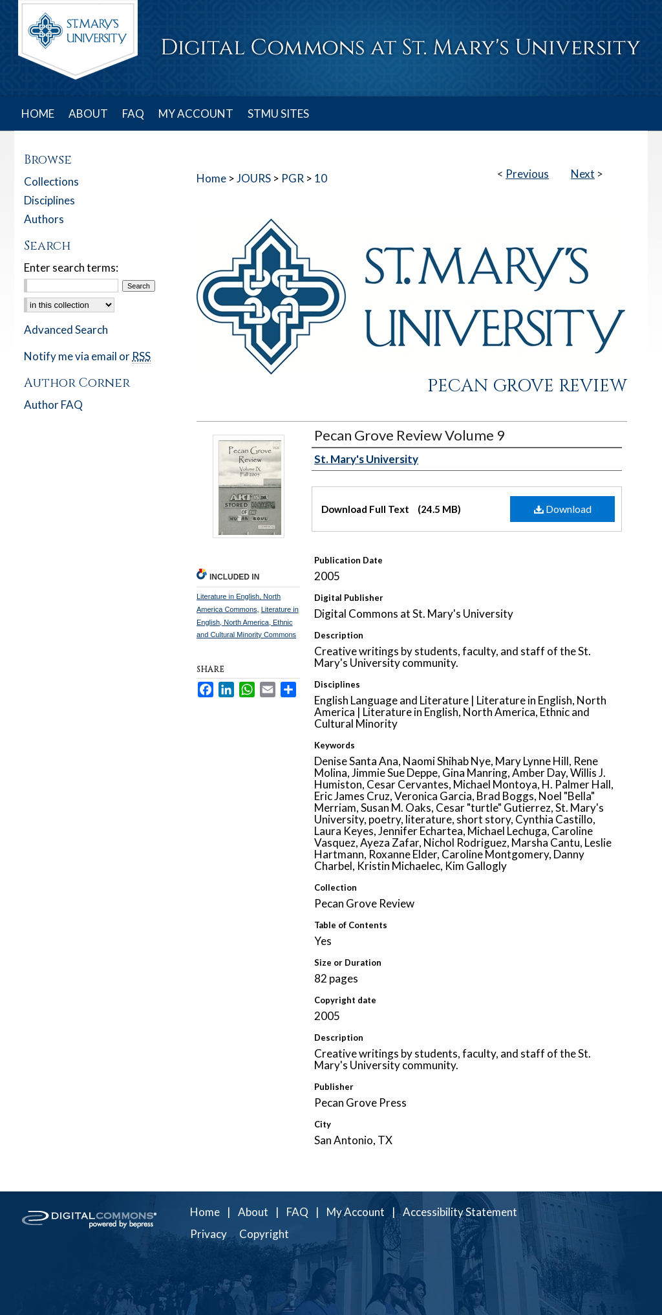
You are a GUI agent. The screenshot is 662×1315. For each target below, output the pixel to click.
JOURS (254, 178)
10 (320, 178)
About (253, 1212)
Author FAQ (53, 404)
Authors (44, 219)
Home (211, 178)
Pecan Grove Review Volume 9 (409, 435)
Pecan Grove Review (527, 386)
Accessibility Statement (460, 1212)
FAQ (297, 1212)
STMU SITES (278, 113)
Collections (51, 181)
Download (563, 509)
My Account (355, 1212)
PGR (292, 178)
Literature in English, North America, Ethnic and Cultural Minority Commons (248, 622)
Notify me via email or (87, 356)
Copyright (264, 1234)
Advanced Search (66, 329)
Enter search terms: (71, 267)
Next (583, 173)
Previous (527, 173)
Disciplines (49, 200)
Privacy (208, 1234)
